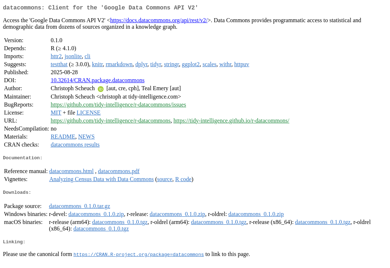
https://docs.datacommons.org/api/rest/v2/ (159, 22)
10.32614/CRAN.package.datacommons (97, 82)
